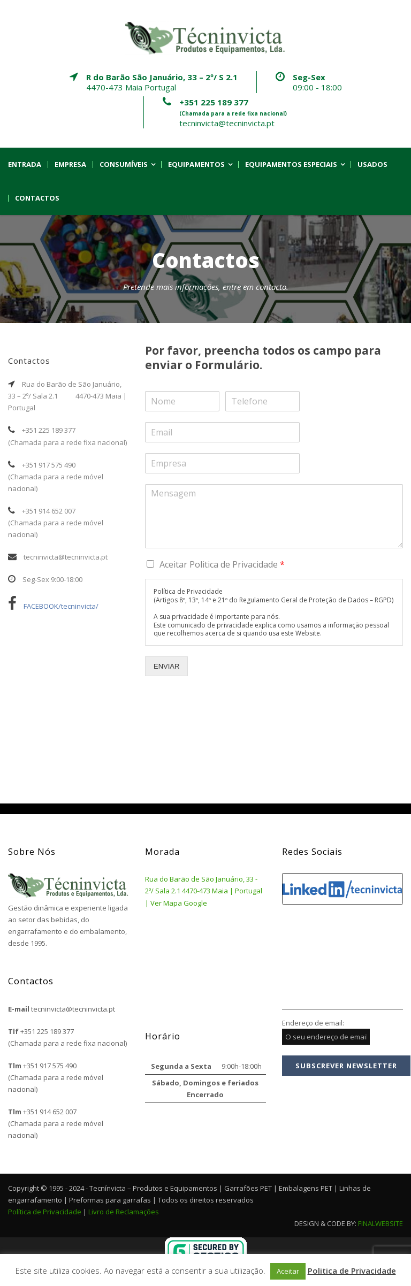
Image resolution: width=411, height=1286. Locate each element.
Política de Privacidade (44, 1211)
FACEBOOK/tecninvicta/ (53, 606)
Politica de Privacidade (352, 1270)
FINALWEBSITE (380, 1223)
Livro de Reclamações (123, 1211)
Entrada (24, 164)
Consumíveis (124, 164)
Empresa (70, 164)
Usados (372, 164)
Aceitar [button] (288, 1271)
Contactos (37, 198)
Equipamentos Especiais (291, 164)
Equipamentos (196, 164)
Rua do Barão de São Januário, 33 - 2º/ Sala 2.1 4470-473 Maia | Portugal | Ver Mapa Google (203, 890)
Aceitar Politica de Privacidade (222, 564)
